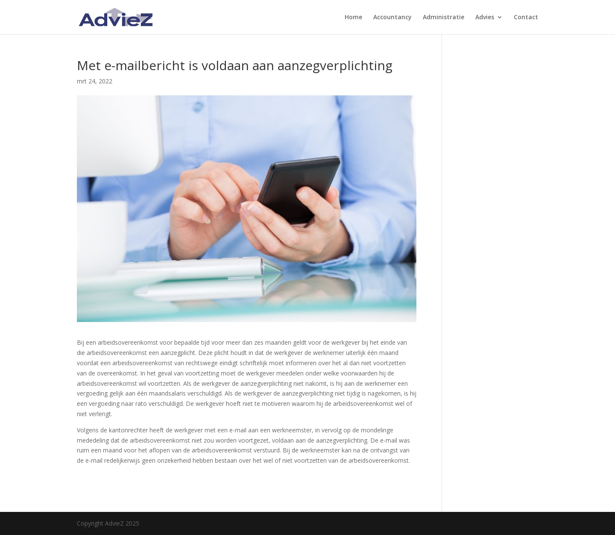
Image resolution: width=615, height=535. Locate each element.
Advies (484, 17)
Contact (526, 17)
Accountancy (392, 17)
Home (353, 17)
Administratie (443, 17)
